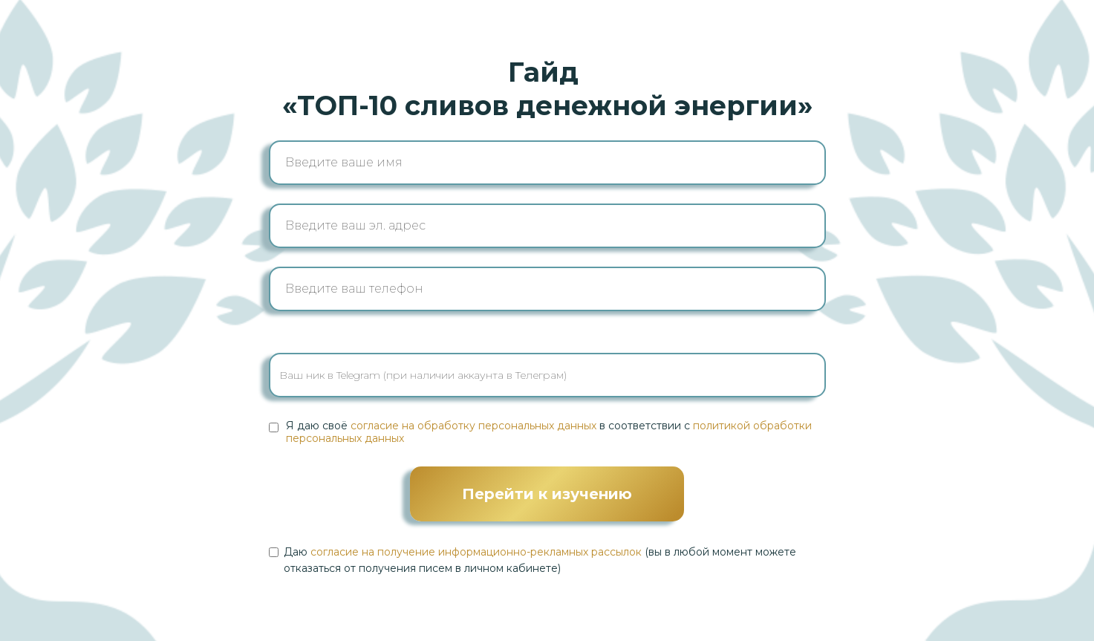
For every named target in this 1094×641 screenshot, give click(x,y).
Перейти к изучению (547, 494)
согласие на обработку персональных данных (473, 425)
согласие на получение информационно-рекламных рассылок (476, 552)
